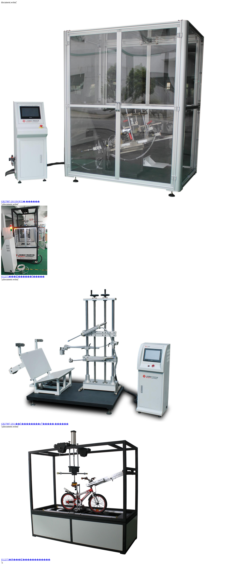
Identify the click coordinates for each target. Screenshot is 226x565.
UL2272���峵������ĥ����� (24, 275)
